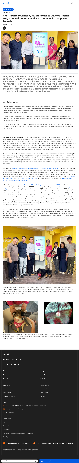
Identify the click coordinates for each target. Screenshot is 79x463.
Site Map (5, 437)
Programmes (7, 375)
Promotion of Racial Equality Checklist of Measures (18, 433)
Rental (5, 379)
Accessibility (6, 429)
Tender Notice (45, 385)
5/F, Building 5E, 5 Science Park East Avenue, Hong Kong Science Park (24, 406)
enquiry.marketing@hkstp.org (13, 409)
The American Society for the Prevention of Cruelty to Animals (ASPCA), (34, 168)
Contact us (44, 396)
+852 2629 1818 (8, 412)
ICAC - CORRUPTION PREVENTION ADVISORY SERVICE (54, 443)
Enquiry (71, 3)
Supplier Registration (9, 396)
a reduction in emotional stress (27, 178)
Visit (12, 359)
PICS (4, 422)
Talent (43, 379)
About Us (6, 359)
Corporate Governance (9, 389)
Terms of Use (7, 426)
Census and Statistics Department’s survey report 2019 (42, 185)
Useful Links (44, 389)
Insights (43, 371)
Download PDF (47, 461)
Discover (6, 371)
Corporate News (8, 9)
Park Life (44, 375)
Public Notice (44, 392)
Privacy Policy (7, 418)
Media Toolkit (7, 392)
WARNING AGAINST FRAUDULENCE (17, 443)
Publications (6, 385)
